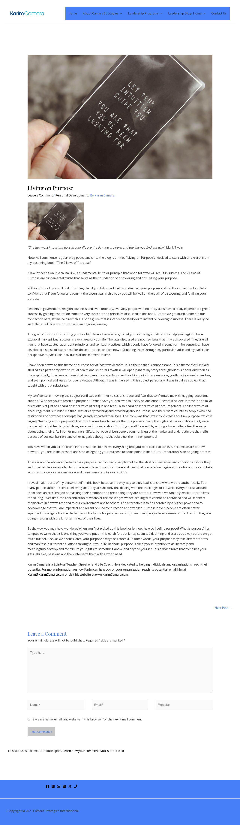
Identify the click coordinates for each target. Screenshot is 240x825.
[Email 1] (58, 786)
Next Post (223, 608)
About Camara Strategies (102, 13)
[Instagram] (64, 786)
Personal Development (71, 195)
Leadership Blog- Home (186, 13)
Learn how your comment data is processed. (93, 751)
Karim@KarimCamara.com (46, 574)
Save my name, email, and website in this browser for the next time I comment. (87, 719)
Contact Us (219, 13)
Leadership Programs (145, 13)
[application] (120, 13)
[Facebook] (47, 786)
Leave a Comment (40, 195)
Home (72, 13)
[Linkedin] (53, 786)
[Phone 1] (75, 786)
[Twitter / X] (70, 786)
